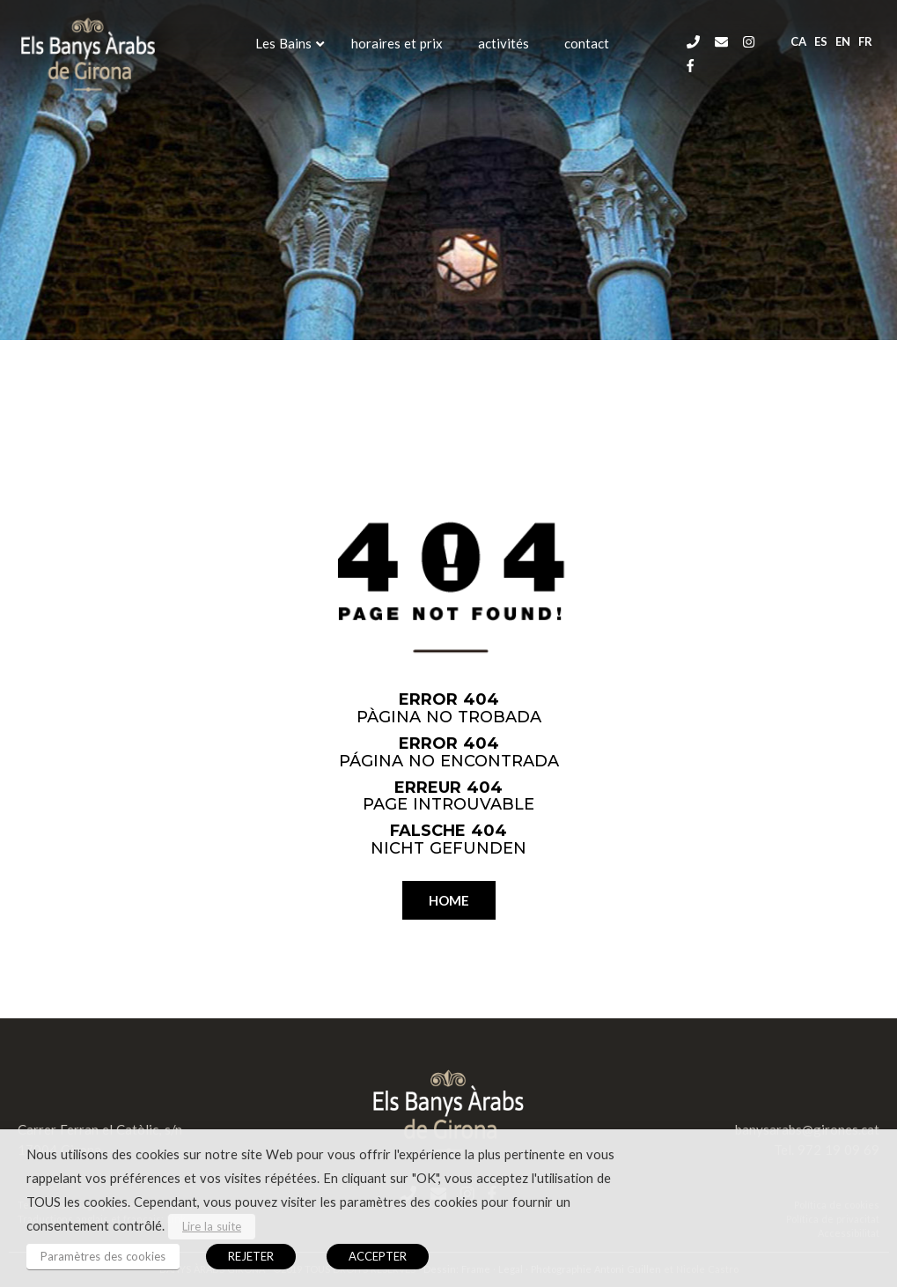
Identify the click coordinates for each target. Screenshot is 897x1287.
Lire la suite (211, 1226)
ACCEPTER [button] (378, 1256)
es (820, 41)
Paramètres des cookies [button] (102, 1256)
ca (798, 41)
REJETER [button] (251, 1256)
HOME (449, 900)
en (842, 41)
